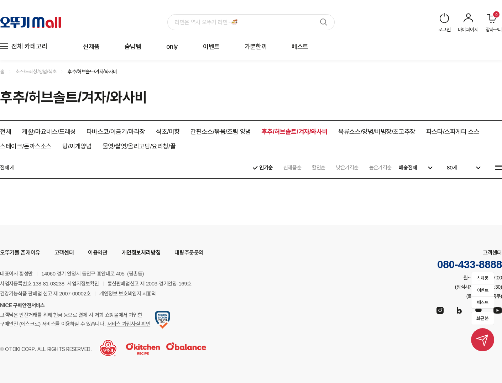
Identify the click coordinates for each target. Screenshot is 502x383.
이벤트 (211, 46)
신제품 (91, 46)
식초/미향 (168, 131)
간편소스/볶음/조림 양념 (220, 131)
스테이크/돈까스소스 (26, 146)
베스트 (300, 46)
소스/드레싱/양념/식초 (36, 71)
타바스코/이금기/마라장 (116, 131)
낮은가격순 (347, 167)
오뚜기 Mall (30, 22)
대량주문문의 (189, 252)
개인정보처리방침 (141, 252)
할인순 (318, 167)
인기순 (266, 167)
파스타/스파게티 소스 (453, 131)
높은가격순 (380, 167)
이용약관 (97, 252)
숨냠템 (133, 46)
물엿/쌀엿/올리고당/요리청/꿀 (139, 146)
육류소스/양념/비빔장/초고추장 (376, 131)
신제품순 (292, 167)
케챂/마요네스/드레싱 (49, 131)
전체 (5, 131)
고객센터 (64, 252)
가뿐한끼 (256, 46)
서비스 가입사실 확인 (128, 324)
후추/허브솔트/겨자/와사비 (92, 71)
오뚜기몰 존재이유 (20, 252)
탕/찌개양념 (77, 146)
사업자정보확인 (83, 283)
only (172, 46)
